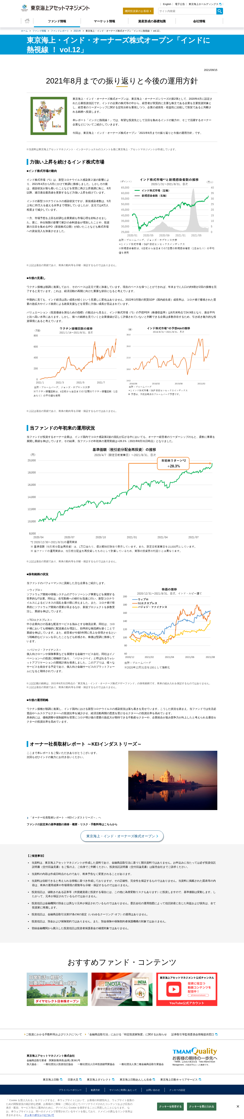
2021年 (77, 31)
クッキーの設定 (177, 1090)
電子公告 (180, 4)
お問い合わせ (153, 1090)
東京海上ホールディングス (203, 4)
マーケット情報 (104, 21)
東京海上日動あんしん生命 (136, 1079)
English (167, 4)
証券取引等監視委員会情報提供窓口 (192, 1034)
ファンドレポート (60, 31)
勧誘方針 (95, 1090)
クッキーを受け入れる (201, 1107)
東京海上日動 (51, 1079)
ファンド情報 (57, 21)
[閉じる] (238, 1107)
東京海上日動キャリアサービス (179, 1079)
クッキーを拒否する (170, 1107)
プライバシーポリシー (70, 1090)
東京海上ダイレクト (99, 1079)
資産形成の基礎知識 (152, 21)
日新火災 (73, 1079)
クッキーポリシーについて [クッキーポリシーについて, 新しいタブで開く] (39, 1115)
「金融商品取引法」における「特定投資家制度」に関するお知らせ (127, 1034)
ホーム (24, 31)
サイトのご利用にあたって (123, 1090)
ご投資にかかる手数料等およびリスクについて (54, 1034)
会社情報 (199, 21)
